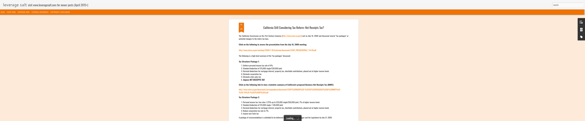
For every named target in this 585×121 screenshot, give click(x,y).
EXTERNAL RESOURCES (40, 12)
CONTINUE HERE (24, 12)
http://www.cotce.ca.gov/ (291, 35)
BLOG (3, 12)
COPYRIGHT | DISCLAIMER (60, 12)
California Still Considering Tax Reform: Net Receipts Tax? (293, 27)
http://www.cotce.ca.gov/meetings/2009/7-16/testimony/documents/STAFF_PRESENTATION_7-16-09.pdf (277, 49)
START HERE (11, 12)
